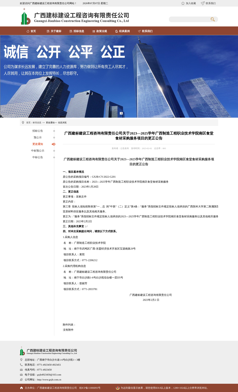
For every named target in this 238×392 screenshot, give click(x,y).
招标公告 (37, 130)
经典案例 (124, 31)
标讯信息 (37, 122)
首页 (33, 31)
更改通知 (37, 144)
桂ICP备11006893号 (89, 388)
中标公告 (37, 157)
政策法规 (101, 31)
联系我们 (211, 3)
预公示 (38, 137)
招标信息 (79, 31)
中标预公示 (37, 150)
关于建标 (56, 31)
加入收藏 (191, 3)
